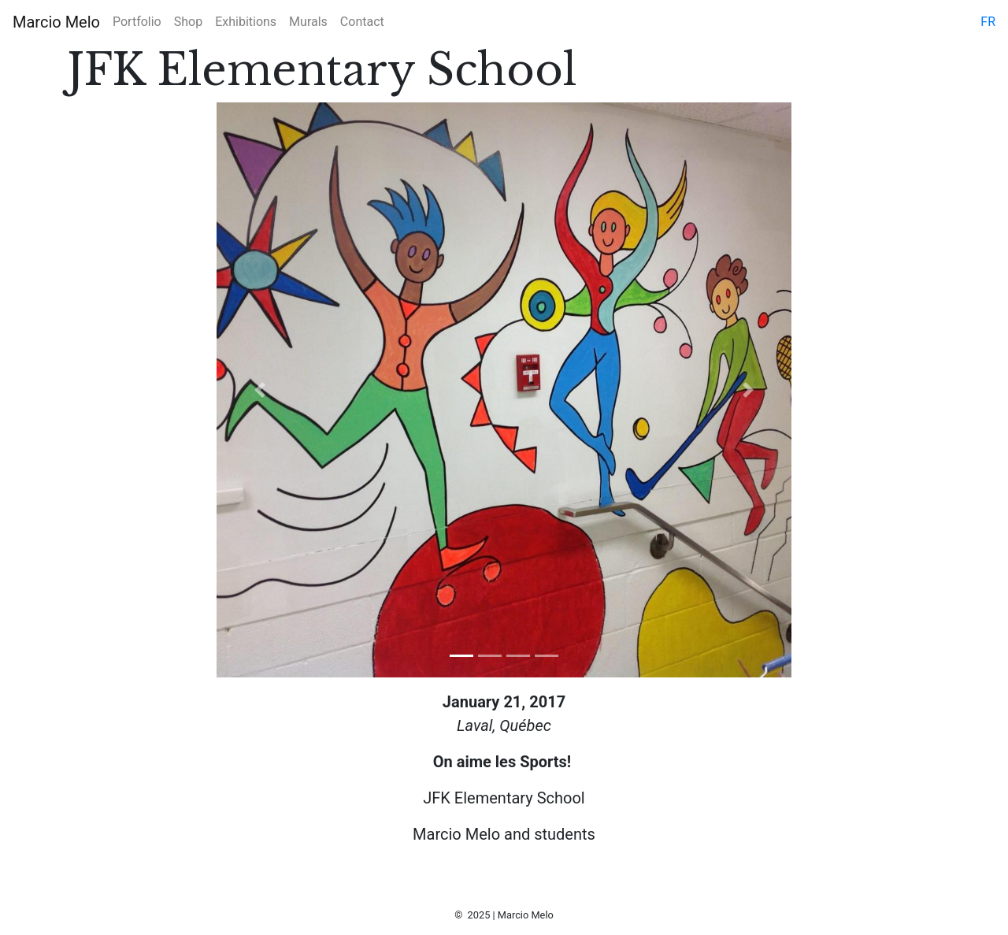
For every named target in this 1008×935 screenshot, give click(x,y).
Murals (308, 21)
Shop (188, 21)
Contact (362, 21)
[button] (260, 389)
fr (987, 21)
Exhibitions (245, 21)
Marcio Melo (56, 22)
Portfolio (137, 21)
